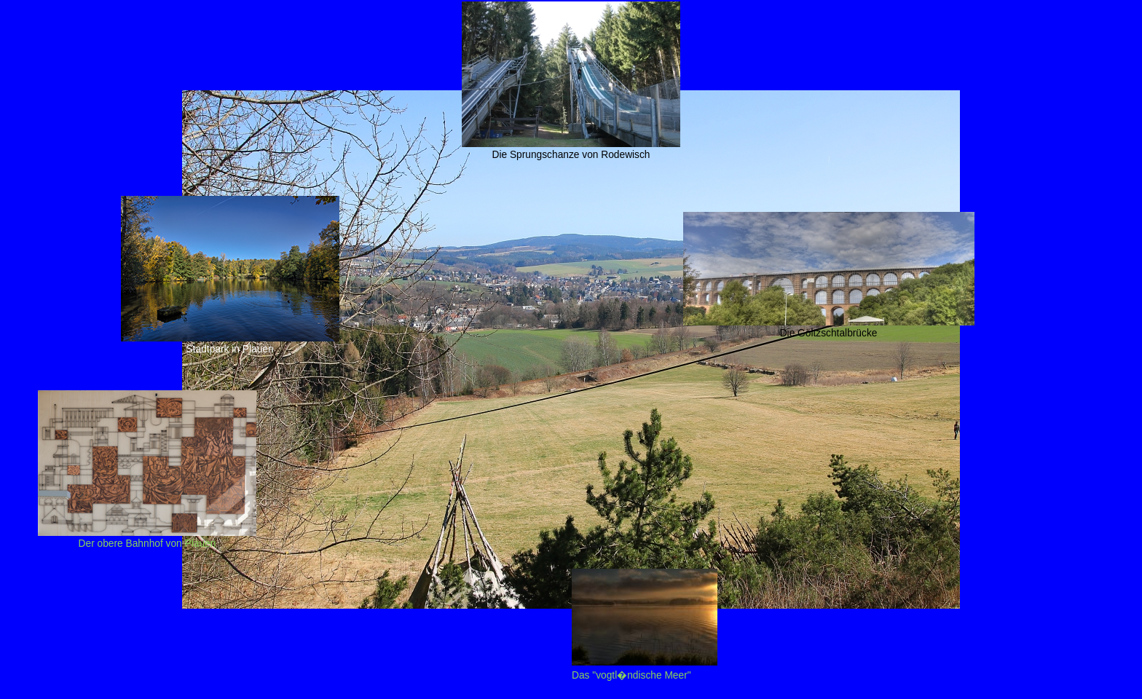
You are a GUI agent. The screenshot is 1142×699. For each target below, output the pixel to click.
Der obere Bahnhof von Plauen (147, 538)
